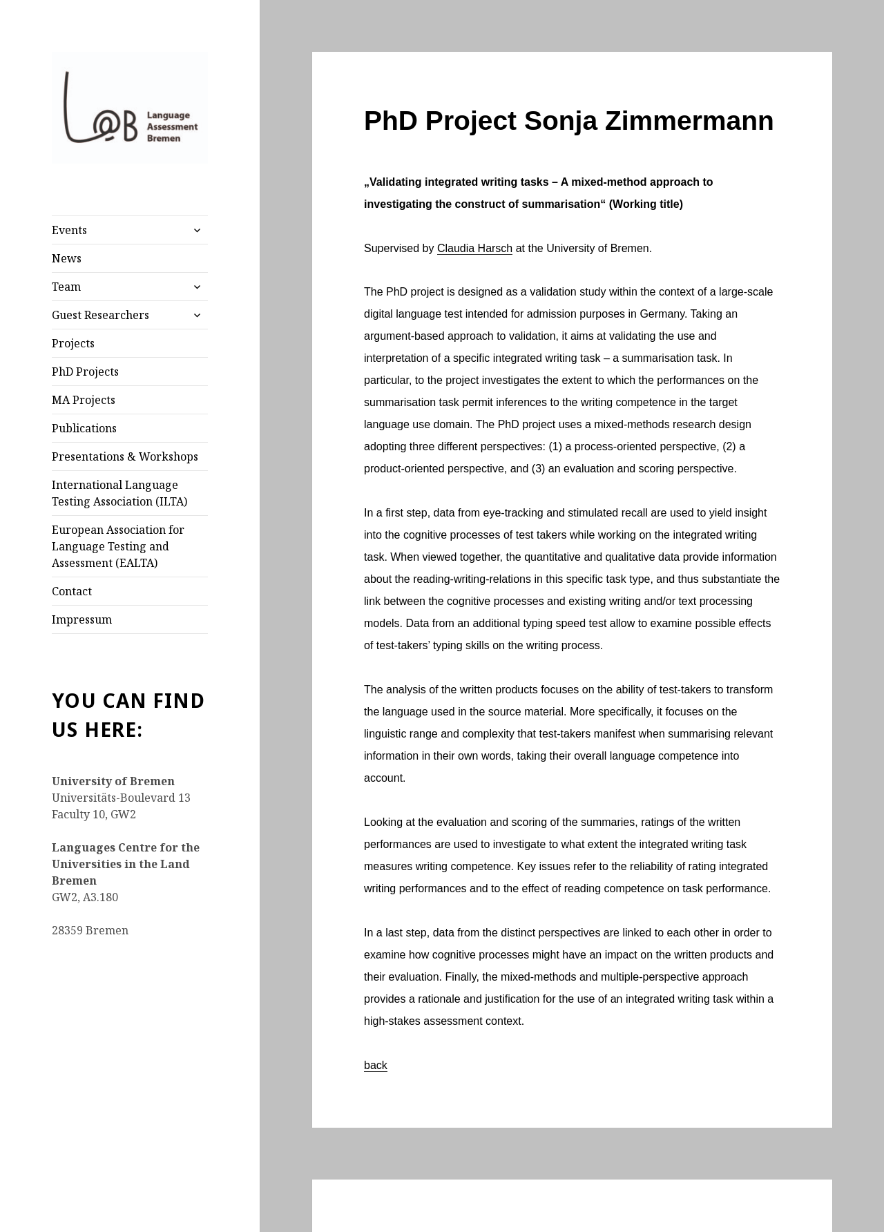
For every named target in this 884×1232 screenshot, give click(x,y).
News (66, 258)
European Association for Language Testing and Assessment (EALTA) (118, 546)
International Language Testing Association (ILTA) (119, 493)
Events (69, 230)
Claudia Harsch (474, 248)
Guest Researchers (100, 315)
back (375, 1065)
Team (66, 286)
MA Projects (83, 399)
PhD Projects (85, 371)
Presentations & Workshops (125, 456)
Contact (72, 591)
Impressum (82, 619)
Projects (73, 343)
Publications (84, 428)
